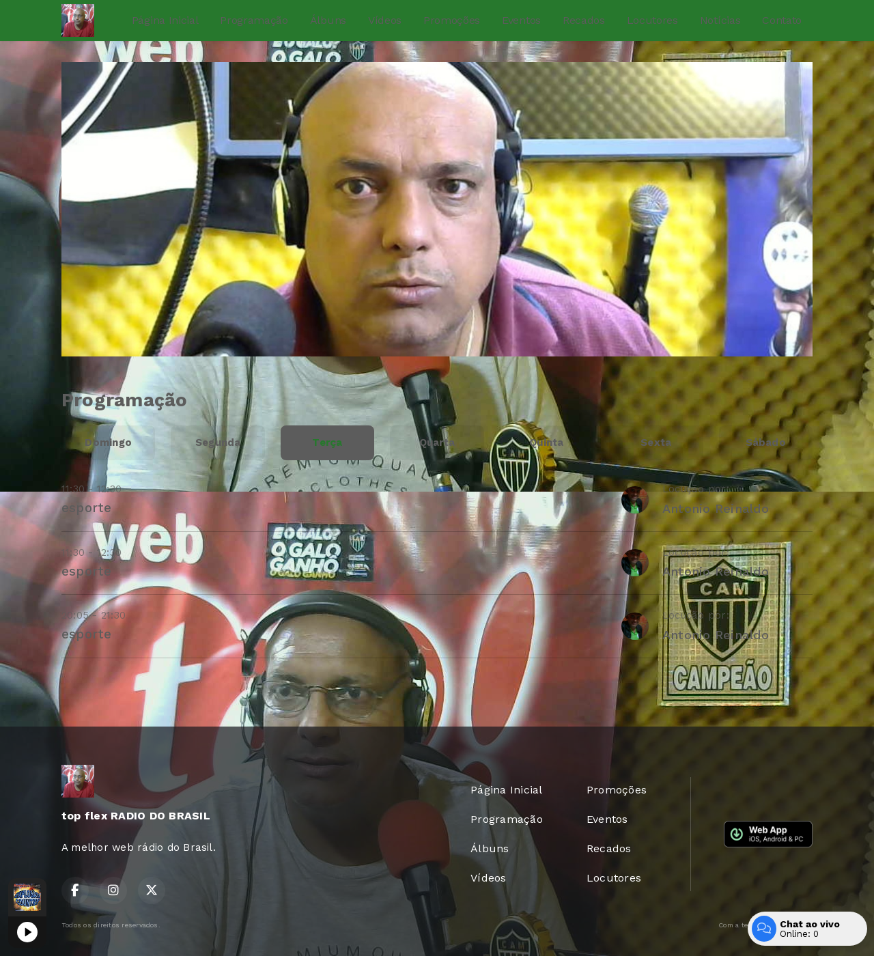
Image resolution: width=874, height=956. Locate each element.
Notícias (720, 20)
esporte (86, 508)
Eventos (521, 20)
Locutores (652, 20)
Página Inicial (165, 20)
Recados (584, 20)
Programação (253, 20)
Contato (782, 20)
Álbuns (328, 20)
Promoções (451, 20)
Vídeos (384, 20)
